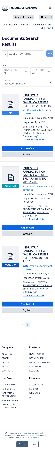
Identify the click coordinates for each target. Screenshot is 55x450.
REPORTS (33, 388)
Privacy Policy (33, 437)
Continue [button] (22, 444)
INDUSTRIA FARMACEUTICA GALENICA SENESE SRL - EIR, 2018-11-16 (37, 100)
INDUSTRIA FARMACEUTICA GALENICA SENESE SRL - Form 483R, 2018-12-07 (35, 175)
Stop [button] (34, 444)
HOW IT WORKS (37, 353)
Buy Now (27, 154)
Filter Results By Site (33, 139)
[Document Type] (15, 71)
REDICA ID (34, 370)
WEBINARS (34, 393)
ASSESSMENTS (36, 384)
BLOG (32, 397)
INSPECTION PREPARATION (9, 395)
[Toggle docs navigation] (50, 8)
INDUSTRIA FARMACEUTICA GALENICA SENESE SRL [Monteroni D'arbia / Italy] (37, 131)
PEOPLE (5, 358)
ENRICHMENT (36, 366)
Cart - (46, 17)
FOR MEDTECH (9, 388)
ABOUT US (7, 353)
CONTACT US (8, 370)
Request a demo (24, 17)
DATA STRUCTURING (39, 362)
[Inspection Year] (41, 71)
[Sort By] (27, 82)
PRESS (5, 366)
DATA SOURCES (37, 358)
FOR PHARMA (8, 384)
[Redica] (19, 8)
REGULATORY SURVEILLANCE (9, 406)
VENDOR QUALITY (10, 400)
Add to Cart (27, 148)
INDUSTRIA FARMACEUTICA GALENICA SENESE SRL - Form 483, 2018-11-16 (37, 254)
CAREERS (6, 362)
